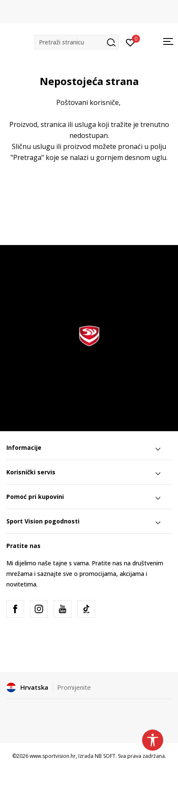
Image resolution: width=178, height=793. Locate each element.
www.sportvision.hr (53, 756)
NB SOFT (105, 756)
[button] (76, 42)
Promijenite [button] (74, 687)
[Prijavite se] (130, 42)
